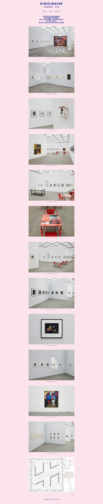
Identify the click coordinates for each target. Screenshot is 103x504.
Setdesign (48, 7)
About (45, 11)
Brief (50, 11)
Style (57, 7)
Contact (57, 11)
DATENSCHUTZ (55, 499)
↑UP (73, 494)
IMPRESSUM (47, 499)
